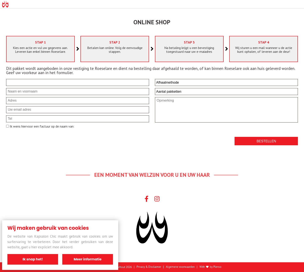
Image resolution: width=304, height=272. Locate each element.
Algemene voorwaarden (180, 267)
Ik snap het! (33, 259)
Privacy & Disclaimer (149, 267)
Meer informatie (88, 259)
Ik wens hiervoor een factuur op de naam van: (41, 126)
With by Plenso (210, 267)
